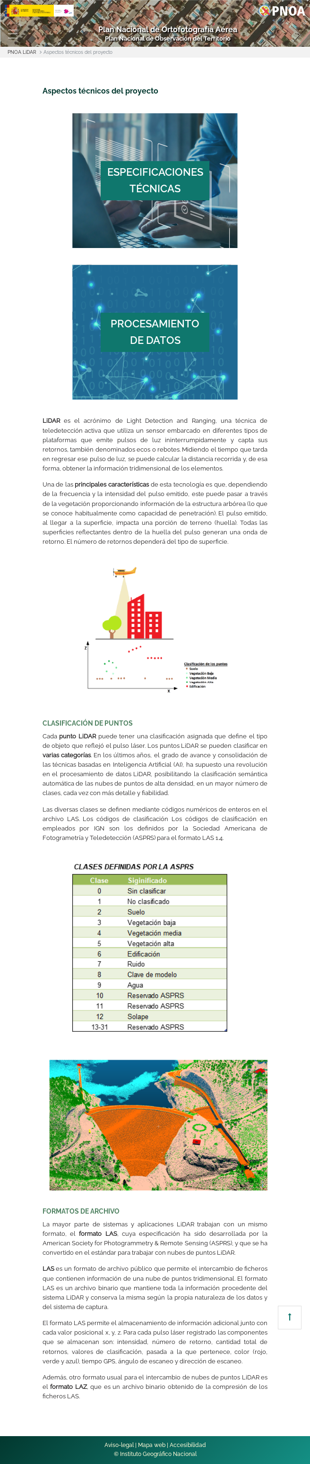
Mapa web (151, 1445)
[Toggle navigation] (13, 34)
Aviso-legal (119, 1445)
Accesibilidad (188, 1445)
